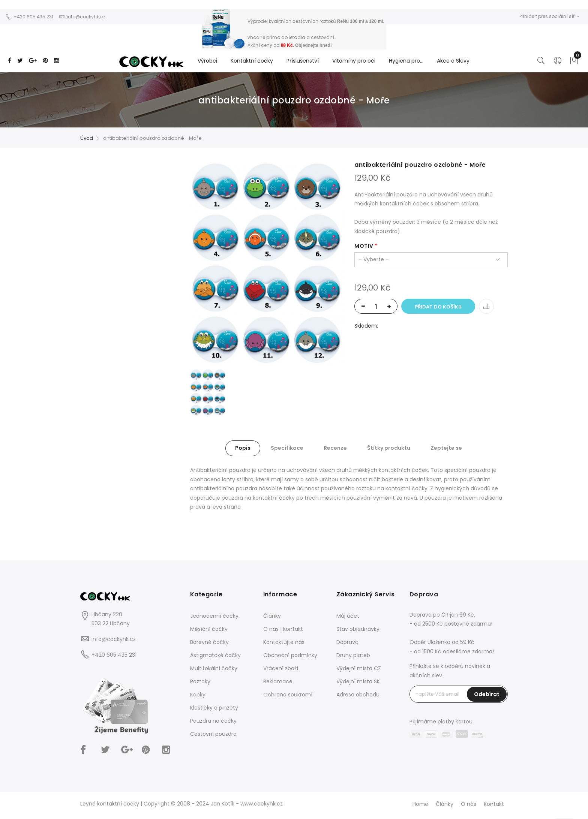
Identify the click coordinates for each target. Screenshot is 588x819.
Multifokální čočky (213, 668)
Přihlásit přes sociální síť (549, 16)
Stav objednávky (358, 629)
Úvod (86, 138)
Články (272, 616)
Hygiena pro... (406, 60)
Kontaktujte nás (283, 642)
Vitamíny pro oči (353, 60)
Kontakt (494, 804)
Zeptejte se (446, 448)
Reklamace (277, 681)
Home (420, 804)
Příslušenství (302, 60)
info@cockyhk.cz (114, 639)
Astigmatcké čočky (215, 655)
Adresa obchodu (358, 694)
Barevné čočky (209, 642)
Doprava (347, 642)
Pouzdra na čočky (213, 721)
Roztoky (200, 681)
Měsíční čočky (209, 629)
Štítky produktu (388, 448)
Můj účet (347, 616)
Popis (242, 448)
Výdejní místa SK (358, 681)
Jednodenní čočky (214, 616)
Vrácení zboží (280, 668)
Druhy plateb (353, 655)
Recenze (335, 448)
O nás (468, 804)
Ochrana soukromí (287, 694)
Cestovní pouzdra (213, 734)
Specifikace (287, 448)
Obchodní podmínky (290, 655)
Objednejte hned (312, 45)
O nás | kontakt (283, 629)
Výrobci (207, 60)
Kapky (198, 694)
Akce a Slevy (453, 60)
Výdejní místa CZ (358, 668)
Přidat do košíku (438, 306)
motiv (364, 246)
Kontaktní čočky (252, 60)
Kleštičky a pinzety (214, 707)
